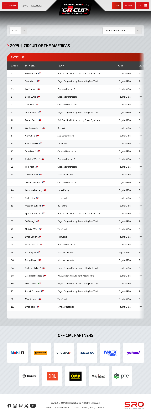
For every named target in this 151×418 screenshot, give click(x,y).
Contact (101, 407)
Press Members (62, 407)
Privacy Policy (88, 407)
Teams (76, 407)
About (48, 407)
